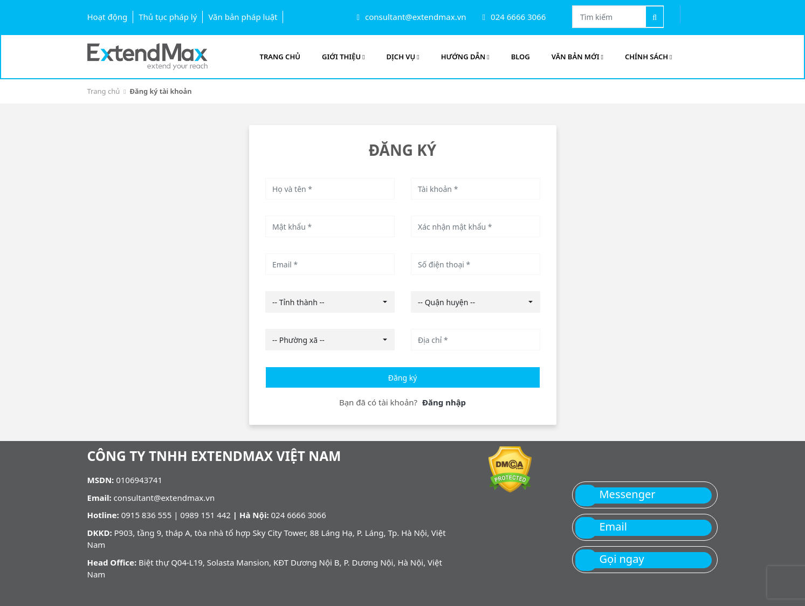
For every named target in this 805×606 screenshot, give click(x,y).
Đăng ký (402, 378)
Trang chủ (103, 91)
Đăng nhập (444, 402)
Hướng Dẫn (465, 56)
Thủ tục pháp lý (168, 16)
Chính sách (648, 56)
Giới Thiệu (343, 56)
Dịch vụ (403, 56)
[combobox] (330, 302)
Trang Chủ (280, 56)
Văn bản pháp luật (242, 16)
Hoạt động (107, 16)
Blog (520, 56)
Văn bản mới (577, 56)
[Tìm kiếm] (654, 16)
